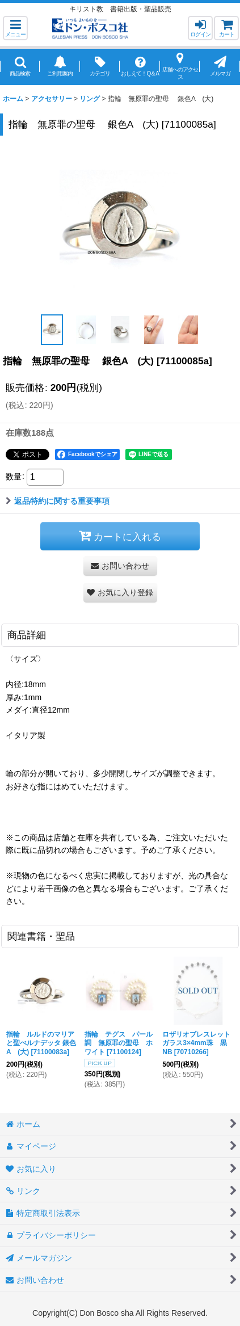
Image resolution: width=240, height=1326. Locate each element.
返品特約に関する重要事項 (58, 501)
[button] (15, 28)
